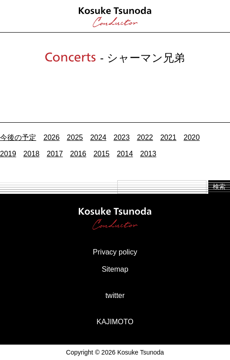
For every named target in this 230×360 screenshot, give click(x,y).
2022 (145, 137)
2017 (55, 154)
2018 (32, 154)
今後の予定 (18, 137)
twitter (115, 295)
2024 (98, 137)
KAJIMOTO (115, 322)
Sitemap (115, 269)
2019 (8, 154)
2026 (51, 137)
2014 (125, 154)
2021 (168, 137)
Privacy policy (115, 252)
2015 (101, 154)
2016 (78, 154)
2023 (122, 137)
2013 (148, 154)
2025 (75, 137)
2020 (192, 137)
